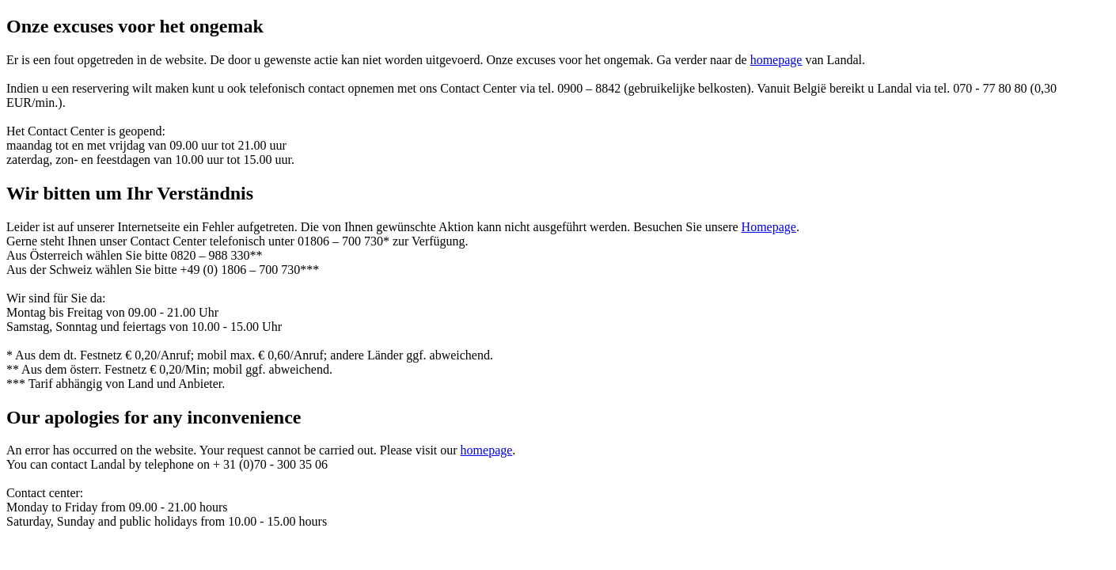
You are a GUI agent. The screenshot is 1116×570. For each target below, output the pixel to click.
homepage (776, 59)
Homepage (769, 227)
